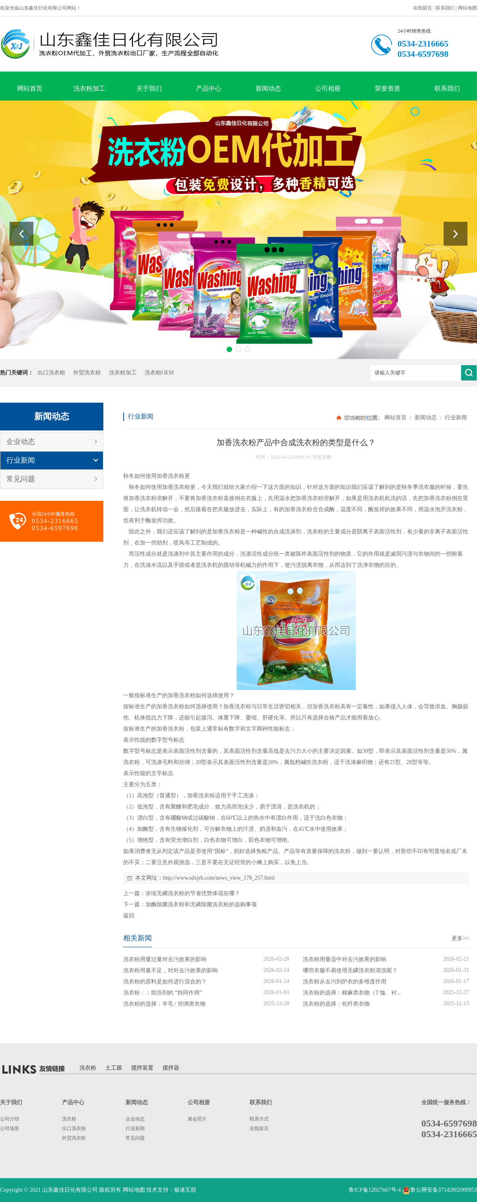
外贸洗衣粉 (87, 373)
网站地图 (467, 8)
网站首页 (30, 88)
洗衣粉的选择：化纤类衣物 (336, 1004)
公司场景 (9, 1128)
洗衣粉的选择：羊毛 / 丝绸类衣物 (164, 1004)
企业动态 (20, 442)
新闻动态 (268, 88)
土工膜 (113, 1068)
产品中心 (208, 88)
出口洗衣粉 (51, 373)
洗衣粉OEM (159, 373)
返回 (128, 916)
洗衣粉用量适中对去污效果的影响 (344, 959)
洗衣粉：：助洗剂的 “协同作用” (162, 993)
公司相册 (328, 88)
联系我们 (445, 8)
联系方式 (259, 1119)
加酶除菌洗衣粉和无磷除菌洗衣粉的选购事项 (201, 904)
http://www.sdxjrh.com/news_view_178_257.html (219, 878)
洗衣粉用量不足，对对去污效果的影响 (170, 970)
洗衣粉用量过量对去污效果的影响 (165, 959)
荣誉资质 (387, 88)
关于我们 (149, 88)
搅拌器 (171, 1068)
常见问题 (20, 479)
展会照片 (197, 1119)
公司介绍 (9, 1119)
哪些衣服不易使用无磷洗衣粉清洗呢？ (350, 970)
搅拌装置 (142, 1068)
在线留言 (422, 8)
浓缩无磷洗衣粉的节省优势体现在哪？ (192, 893)
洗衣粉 (176, 476)
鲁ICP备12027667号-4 (375, 1190)
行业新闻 (20, 460)
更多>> (460, 938)
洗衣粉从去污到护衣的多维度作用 (344, 982)
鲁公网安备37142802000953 (443, 1190)
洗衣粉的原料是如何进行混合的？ (165, 982)
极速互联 (185, 1190)
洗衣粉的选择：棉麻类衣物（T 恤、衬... (352, 993)
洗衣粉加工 (89, 88)
